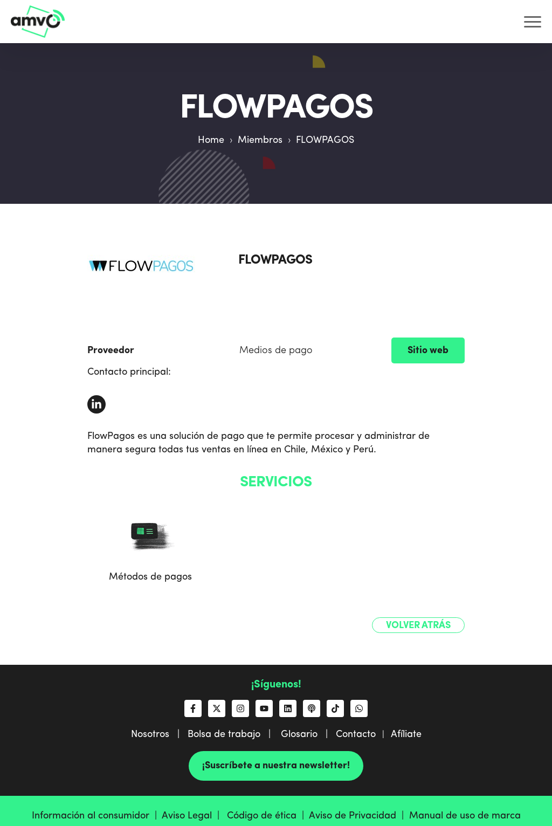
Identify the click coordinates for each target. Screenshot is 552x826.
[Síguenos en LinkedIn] (287, 708)
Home (211, 140)
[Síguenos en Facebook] (193, 708)
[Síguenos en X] (216, 708)
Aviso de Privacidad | (359, 816)
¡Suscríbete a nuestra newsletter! (276, 765)
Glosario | (308, 734)
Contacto (356, 734)
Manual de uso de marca (465, 816)
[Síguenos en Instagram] (240, 708)
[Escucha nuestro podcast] (311, 708)
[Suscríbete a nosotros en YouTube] (264, 708)
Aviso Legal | (193, 816)
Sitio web (428, 350)
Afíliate (406, 734)
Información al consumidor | (97, 816)
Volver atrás (418, 625)
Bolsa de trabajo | (233, 734)
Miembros (260, 140)
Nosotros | (159, 734)
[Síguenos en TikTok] (335, 708)
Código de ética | (268, 816)
